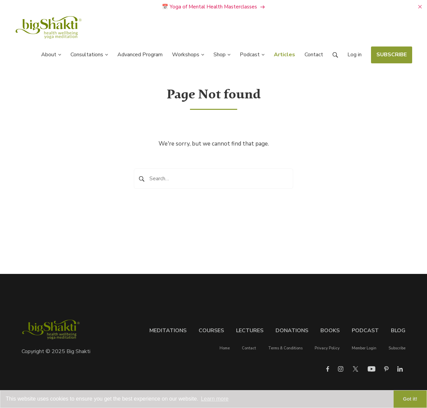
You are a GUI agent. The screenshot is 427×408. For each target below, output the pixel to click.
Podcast (365, 330)
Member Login (364, 348)
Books (330, 330)
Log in (354, 54)
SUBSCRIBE (391, 54)
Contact (249, 348)
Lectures (249, 330)
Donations (292, 330)
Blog (398, 330)
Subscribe (397, 348)
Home (225, 348)
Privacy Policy (327, 348)
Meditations (168, 330)
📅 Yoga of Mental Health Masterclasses (213, 6)
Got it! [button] (410, 399)
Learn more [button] (215, 399)
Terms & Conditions (285, 348)
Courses (211, 330)
